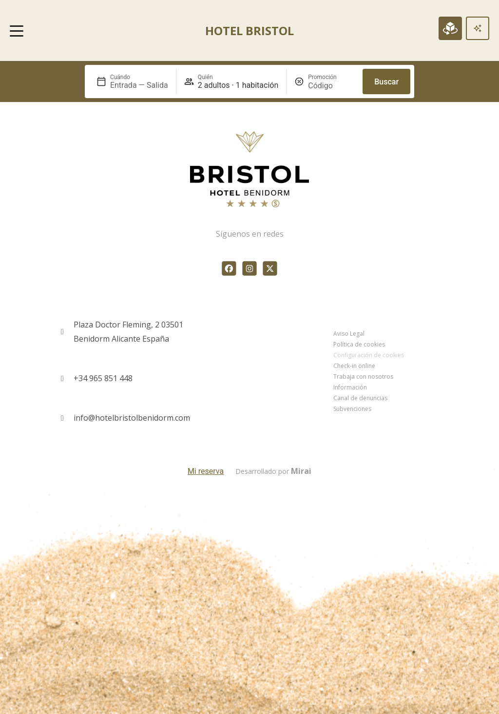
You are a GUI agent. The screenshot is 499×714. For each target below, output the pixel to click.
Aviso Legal (349, 333)
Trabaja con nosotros (363, 376)
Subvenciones (352, 409)
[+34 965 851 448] (62, 379)
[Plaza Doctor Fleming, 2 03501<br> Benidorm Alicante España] (62, 332)
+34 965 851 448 (103, 378)
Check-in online (354, 366)
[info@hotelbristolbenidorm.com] (62, 418)
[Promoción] (331, 85)
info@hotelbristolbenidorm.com (132, 417)
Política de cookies (359, 344)
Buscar (386, 81)
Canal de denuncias (360, 398)
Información (350, 387)
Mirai (301, 471)
